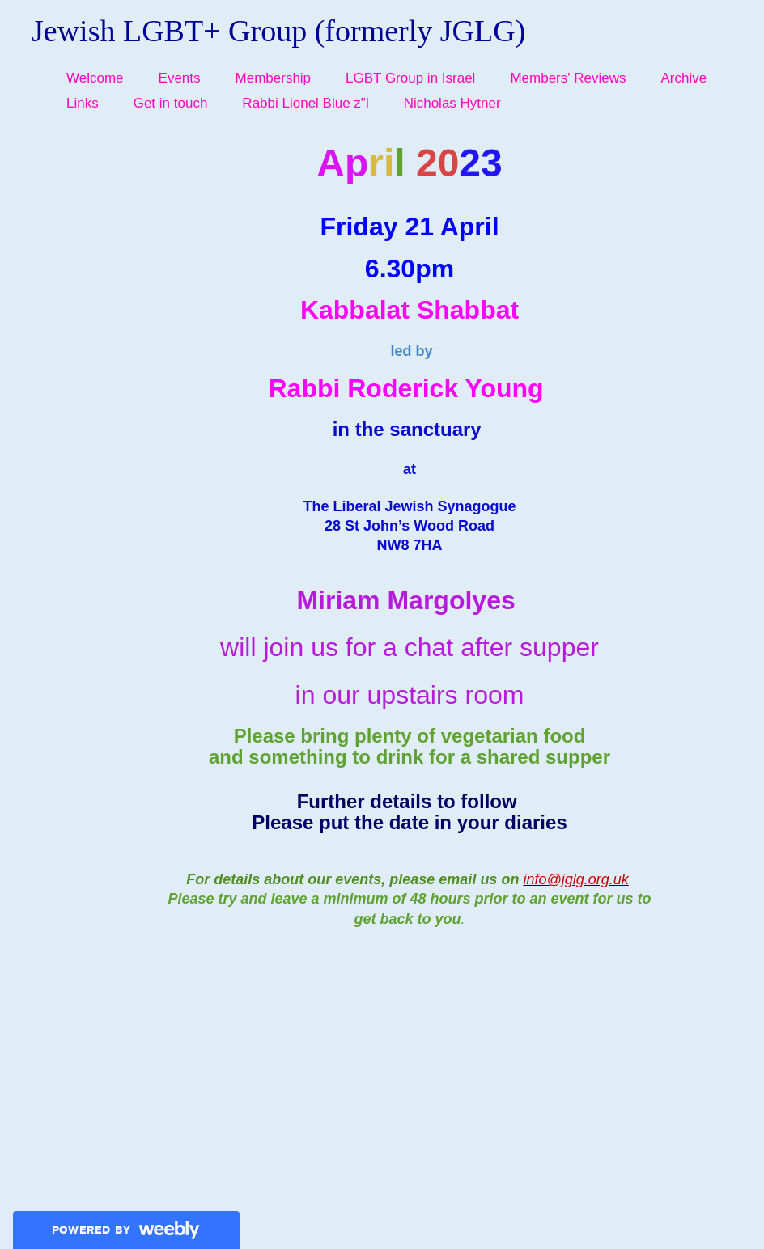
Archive (683, 78)
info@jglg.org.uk (575, 879)
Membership (274, 78)
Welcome (95, 78)
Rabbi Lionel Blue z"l (305, 103)
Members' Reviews (568, 78)
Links (82, 103)
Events (180, 78)
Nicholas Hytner (452, 103)
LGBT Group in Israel (410, 78)
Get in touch (171, 103)
